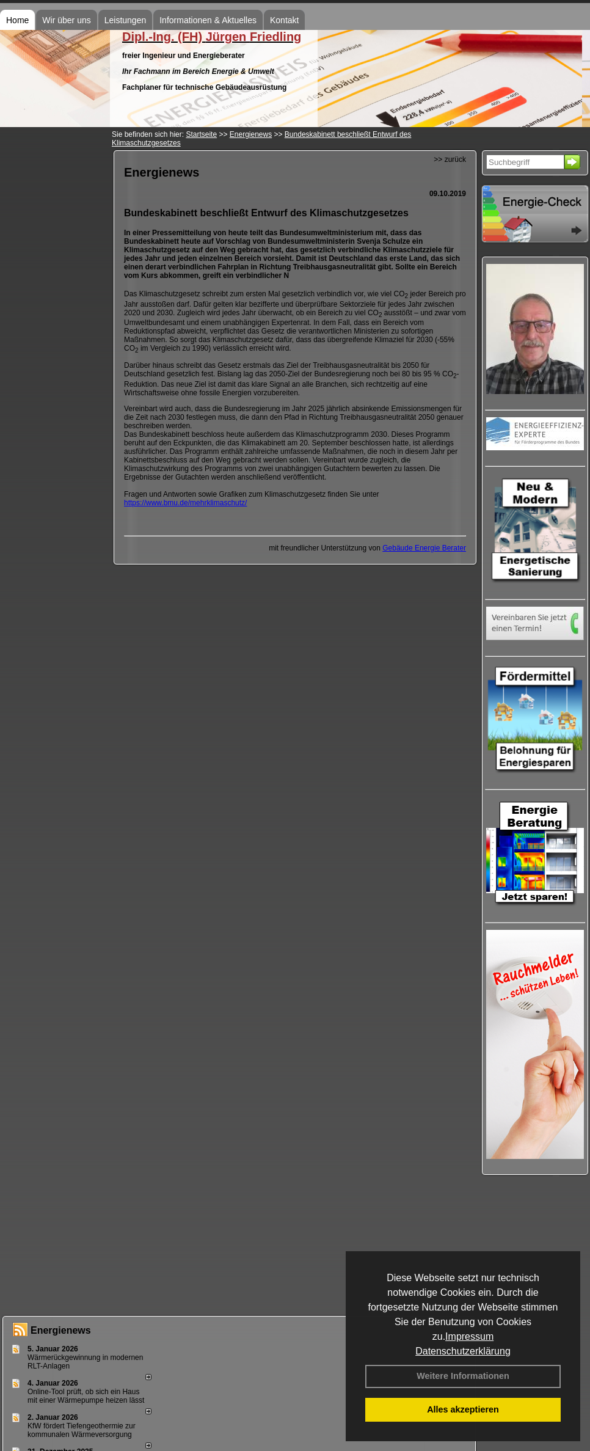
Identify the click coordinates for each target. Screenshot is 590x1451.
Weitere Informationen (463, 1376)
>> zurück (450, 159)
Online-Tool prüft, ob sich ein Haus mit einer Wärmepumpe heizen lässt (85, 1396)
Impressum (469, 1336)
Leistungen (125, 20)
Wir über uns (66, 20)
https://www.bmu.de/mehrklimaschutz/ (185, 503)
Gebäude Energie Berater (424, 548)
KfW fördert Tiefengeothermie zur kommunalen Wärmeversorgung (81, 1430)
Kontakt (284, 20)
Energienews (61, 1330)
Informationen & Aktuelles (208, 20)
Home (17, 20)
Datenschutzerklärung (463, 1351)
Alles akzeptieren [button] (463, 1409)
